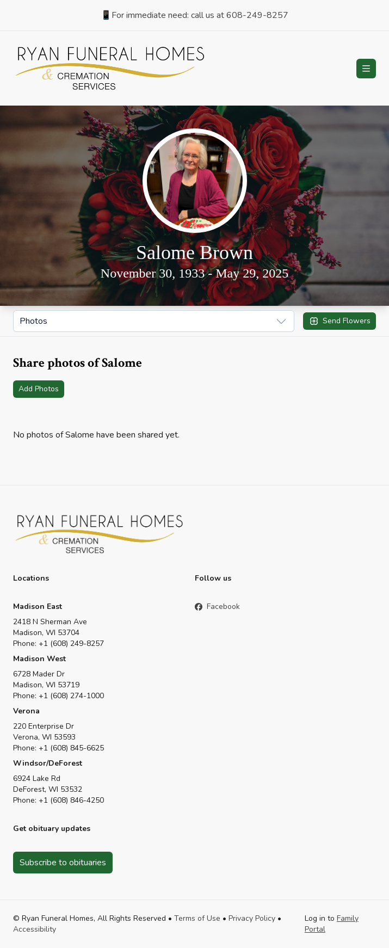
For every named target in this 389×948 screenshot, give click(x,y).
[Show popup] (153, 321)
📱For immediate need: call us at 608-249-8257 (194, 15)
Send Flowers (339, 321)
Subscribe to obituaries (63, 863)
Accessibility (34, 929)
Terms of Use (197, 918)
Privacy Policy (252, 918)
